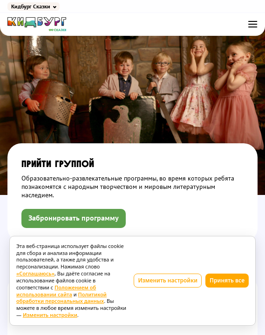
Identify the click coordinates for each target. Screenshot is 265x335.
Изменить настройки (167, 280)
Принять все (227, 280)
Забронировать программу (73, 218)
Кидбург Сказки (30, 6)
